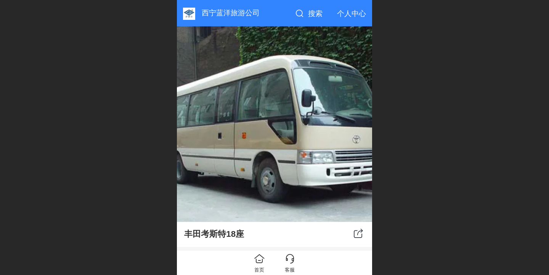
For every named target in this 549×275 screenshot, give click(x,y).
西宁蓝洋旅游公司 (231, 13)
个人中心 (351, 14)
